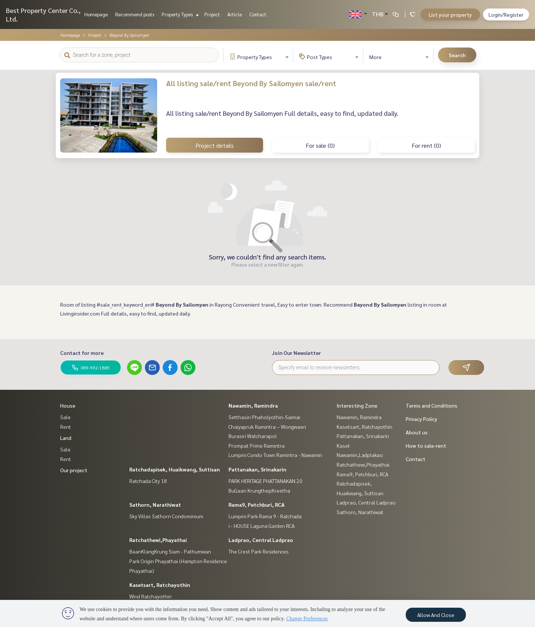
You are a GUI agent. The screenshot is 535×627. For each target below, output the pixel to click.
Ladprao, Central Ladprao (260, 539)
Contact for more (82, 352)
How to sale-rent (426, 445)
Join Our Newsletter (296, 352)
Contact (257, 14)
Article (234, 14)
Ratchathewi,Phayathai (158, 539)
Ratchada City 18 (148, 480)
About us (417, 432)
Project (212, 14)
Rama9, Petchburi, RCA (256, 504)
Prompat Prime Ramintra (256, 445)
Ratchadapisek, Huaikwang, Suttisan (174, 469)
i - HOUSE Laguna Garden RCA (261, 525)
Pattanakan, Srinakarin (257, 469)
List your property (450, 14)
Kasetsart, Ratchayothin (159, 584)
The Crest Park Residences (258, 551)
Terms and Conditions (431, 405)
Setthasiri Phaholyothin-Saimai (264, 417)
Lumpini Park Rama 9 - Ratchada (265, 516)
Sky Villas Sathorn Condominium (166, 516)
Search (457, 55)
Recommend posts (134, 14)
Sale (65, 417)
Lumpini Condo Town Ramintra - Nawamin (275, 454)
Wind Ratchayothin (150, 596)
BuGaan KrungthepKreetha (259, 490)
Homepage (96, 14)
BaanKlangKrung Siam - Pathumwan (170, 551)
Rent (65, 426)
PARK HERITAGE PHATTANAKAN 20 (265, 480)
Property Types (179, 14)
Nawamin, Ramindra (253, 405)
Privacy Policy (421, 418)
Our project (73, 470)
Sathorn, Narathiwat (155, 504)
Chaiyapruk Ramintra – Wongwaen (267, 426)
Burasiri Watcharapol (252, 435)
